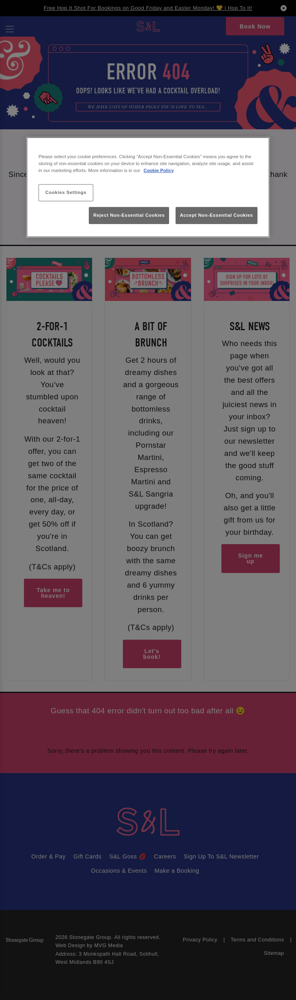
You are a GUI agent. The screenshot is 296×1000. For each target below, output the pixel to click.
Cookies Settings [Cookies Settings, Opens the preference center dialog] (65, 192)
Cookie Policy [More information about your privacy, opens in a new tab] (159, 170)
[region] (148, 187)
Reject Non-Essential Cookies (129, 215)
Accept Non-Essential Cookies (216, 215)
